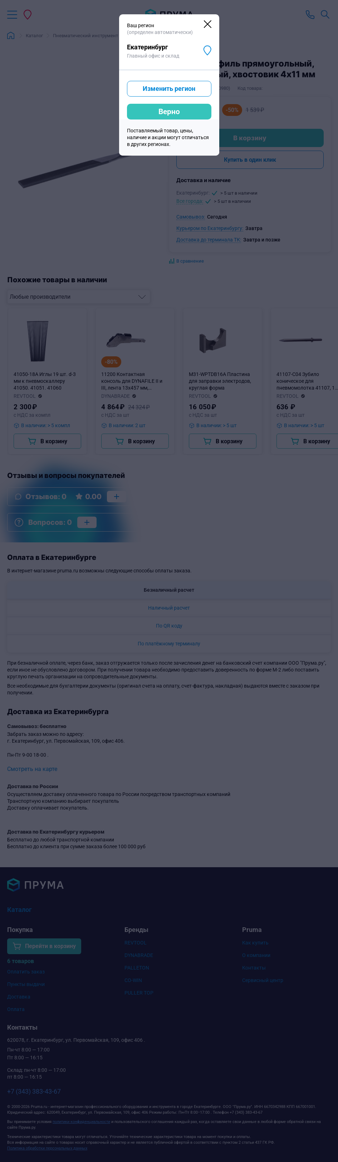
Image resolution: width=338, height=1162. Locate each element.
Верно (169, 111)
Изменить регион (169, 88)
